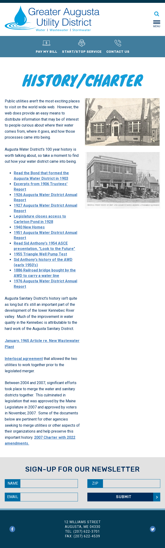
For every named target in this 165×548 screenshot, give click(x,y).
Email (12, 497)
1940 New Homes (29, 227)
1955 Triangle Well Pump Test (40, 254)
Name (13, 483)
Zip (95, 483)
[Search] (156, 12)
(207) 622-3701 (86, 531)
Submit (124, 497)
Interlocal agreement (24, 358)
